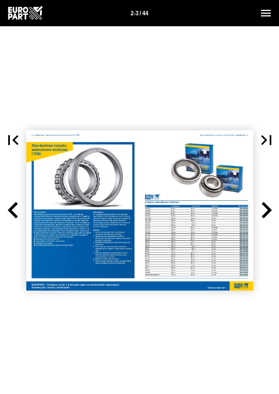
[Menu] (266, 13)
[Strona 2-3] (140, 13)
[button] (13, 210)
